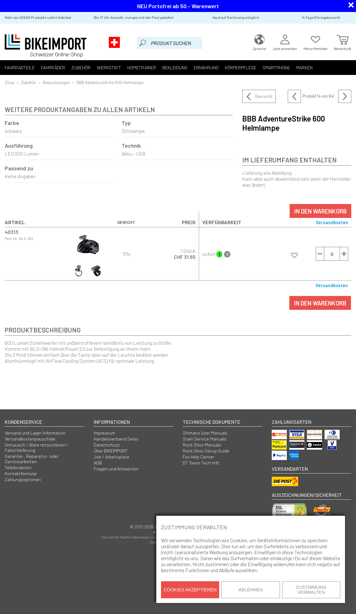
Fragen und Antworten (116, 468)
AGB (98, 462)
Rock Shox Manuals (202, 444)
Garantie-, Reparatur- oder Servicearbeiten (31, 458)
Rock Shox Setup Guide (206, 450)
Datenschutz (107, 444)
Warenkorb (342, 42)
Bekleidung (174, 67)
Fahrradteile (20, 67)
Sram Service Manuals (204, 438)
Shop (9, 82)
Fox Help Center (198, 456)
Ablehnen (250, 589)
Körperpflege (240, 67)
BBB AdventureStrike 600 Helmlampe (109, 82)
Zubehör (81, 67)
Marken (304, 67)
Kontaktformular (21, 473)
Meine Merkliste (315, 42)
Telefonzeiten (18, 467)
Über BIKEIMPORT (111, 450)
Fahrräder (53, 67)
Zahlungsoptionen (23, 479)
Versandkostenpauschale (30, 438)
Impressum (104, 432)
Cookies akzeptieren (190, 589)
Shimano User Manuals (205, 432)
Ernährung (206, 67)
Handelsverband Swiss (116, 438)
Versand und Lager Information (35, 432)
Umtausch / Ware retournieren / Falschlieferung (36, 447)
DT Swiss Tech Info (201, 462)
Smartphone (276, 67)
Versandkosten (332, 222)
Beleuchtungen (56, 82)
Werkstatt (109, 67)
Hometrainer (141, 67)
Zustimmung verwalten (311, 590)
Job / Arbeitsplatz (111, 456)
